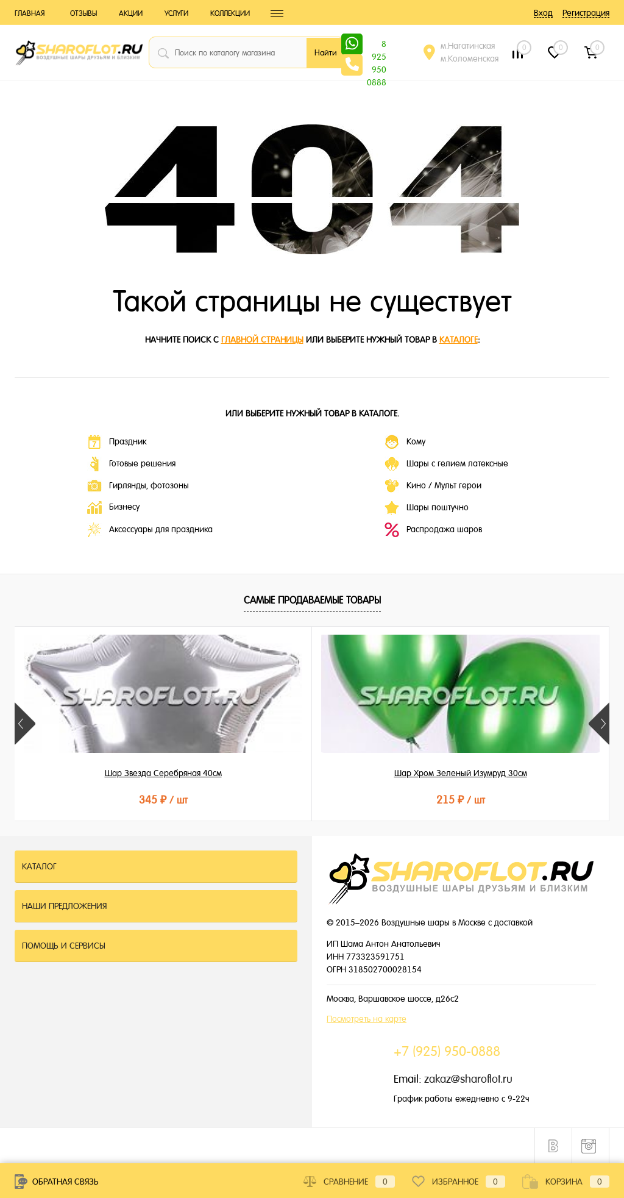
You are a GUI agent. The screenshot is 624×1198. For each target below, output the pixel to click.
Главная (29, 13)
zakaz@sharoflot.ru (468, 1078)
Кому (405, 442)
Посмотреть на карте (366, 1019)
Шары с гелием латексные (446, 464)
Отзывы (83, 13)
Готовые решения (131, 464)
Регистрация (585, 13)
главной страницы (262, 339)
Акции (131, 13)
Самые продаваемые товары (312, 600)
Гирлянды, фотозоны (138, 486)
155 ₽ (510, 799)
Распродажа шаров (433, 529)
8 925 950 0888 (376, 45)
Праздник (116, 442)
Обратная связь (57, 1181)
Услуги (176, 13)
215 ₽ (311, 799)
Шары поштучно (427, 508)
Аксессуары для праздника (150, 529)
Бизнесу (113, 507)
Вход (543, 13)
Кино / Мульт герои (433, 486)
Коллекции (230, 13)
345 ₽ (113, 799)
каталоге (458, 339)
